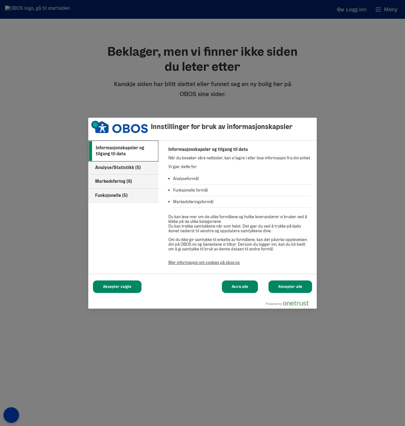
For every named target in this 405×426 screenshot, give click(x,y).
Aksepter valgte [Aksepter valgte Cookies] (117, 287)
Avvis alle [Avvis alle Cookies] (240, 287)
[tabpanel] (240, 209)
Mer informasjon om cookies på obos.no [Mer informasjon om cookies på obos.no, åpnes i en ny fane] (204, 262)
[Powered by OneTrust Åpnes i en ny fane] (290, 305)
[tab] (123, 151)
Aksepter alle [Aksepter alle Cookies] (290, 287)
